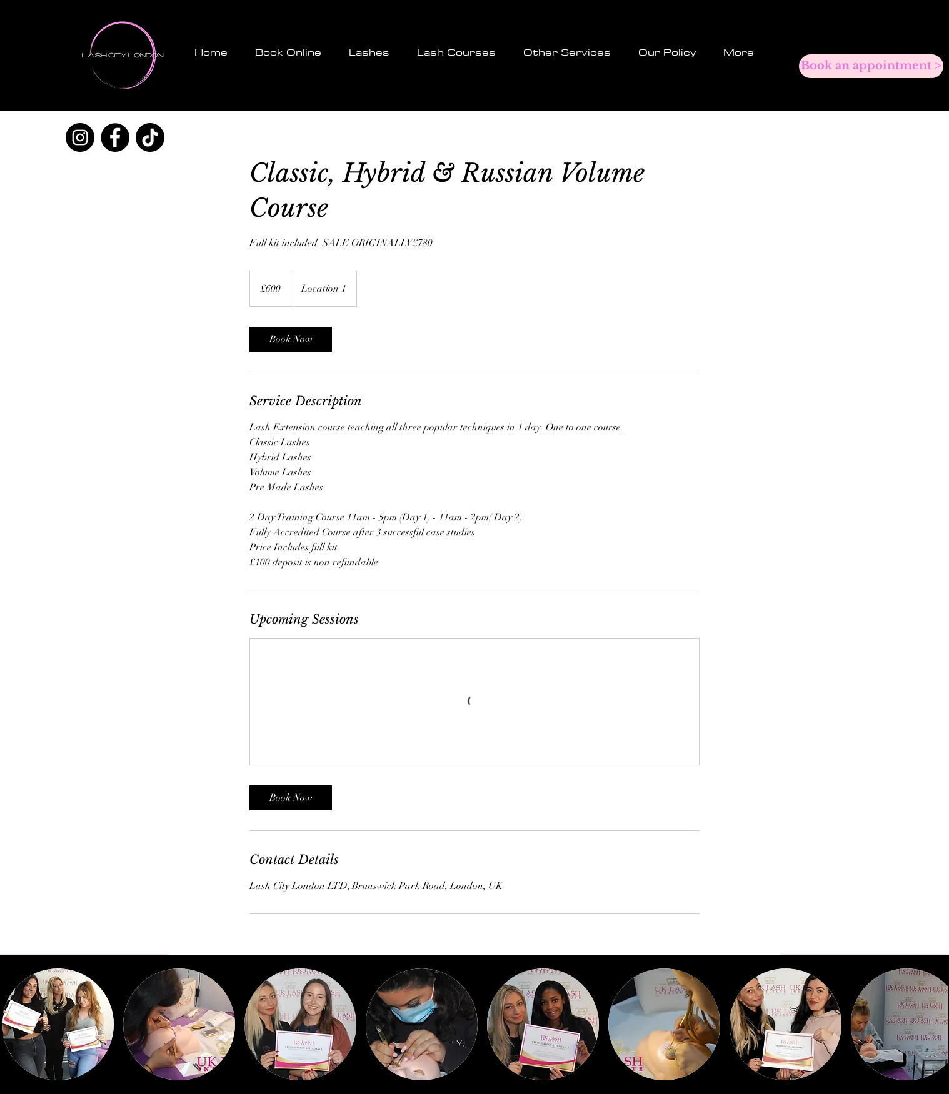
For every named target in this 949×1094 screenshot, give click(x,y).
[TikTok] (150, 137)
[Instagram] (80, 137)
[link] (290, 339)
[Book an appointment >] (871, 66)
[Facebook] (115, 137)
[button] (369, 52)
